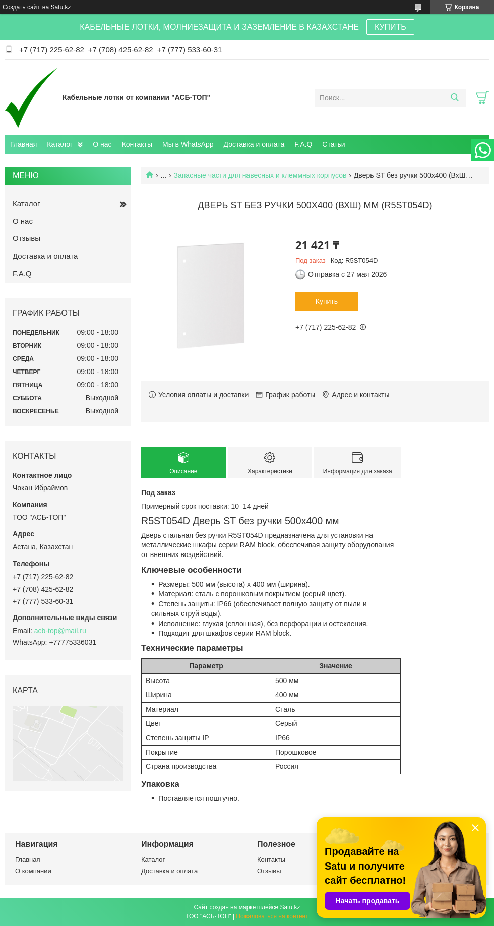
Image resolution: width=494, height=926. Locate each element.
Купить (327, 301)
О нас (102, 144)
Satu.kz (290, 907)
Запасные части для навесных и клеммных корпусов (260, 175)
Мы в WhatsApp (188, 144)
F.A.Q (303, 144)
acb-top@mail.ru (60, 631)
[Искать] (454, 98)
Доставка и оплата (254, 144)
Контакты (137, 144)
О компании (33, 871)
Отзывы (26, 238)
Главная (23, 144)
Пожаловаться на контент (272, 916)
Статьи (333, 144)
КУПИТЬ (390, 27)
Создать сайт (21, 7)
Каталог (60, 144)
